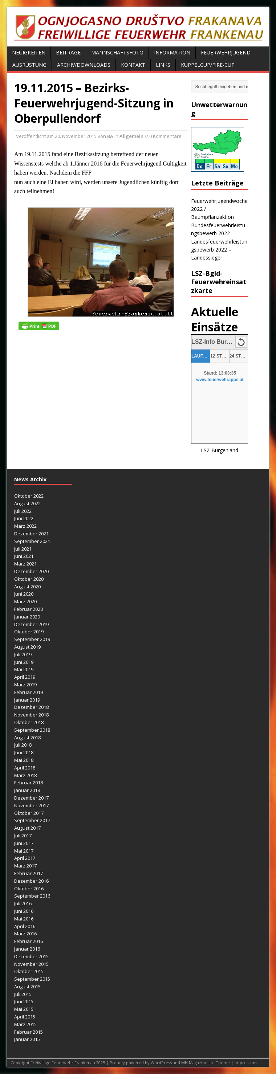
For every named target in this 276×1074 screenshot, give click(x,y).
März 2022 (25, 526)
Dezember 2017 (31, 798)
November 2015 (31, 964)
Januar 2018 (27, 790)
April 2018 (24, 767)
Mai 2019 (23, 669)
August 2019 (27, 647)
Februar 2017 (28, 873)
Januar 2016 (27, 949)
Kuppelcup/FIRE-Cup (208, 64)
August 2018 (27, 737)
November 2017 (31, 805)
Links (163, 64)
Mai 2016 (23, 918)
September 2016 (32, 896)
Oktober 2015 (29, 971)
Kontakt (133, 64)
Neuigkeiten (28, 52)
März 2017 (25, 865)
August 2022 (27, 503)
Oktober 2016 (29, 888)
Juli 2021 (23, 549)
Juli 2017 (23, 835)
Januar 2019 (27, 700)
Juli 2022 (23, 511)
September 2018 (32, 730)
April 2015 (24, 1016)
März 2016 (25, 933)
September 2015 (32, 979)
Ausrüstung (29, 64)
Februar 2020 (28, 609)
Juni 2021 (23, 556)
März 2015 (25, 1024)
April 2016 (24, 926)
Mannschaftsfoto (117, 52)
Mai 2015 (23, 1009)
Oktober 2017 (29, 813)
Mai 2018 (23, 760)
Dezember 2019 (31, 624)
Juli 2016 (23, 903)
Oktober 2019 (29, 631)
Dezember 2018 (31, 707)
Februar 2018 (28, 782)
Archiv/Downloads (83, 64)
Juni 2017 (23, 843)
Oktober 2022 (29, 496)
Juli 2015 (23, 994)
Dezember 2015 (31, 956)
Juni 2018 (23, 752)
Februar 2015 (28, 1032)
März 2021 (25, 563)
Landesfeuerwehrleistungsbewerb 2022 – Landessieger (219, 249)
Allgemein (131, 136)
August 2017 (27, 828)
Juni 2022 (23, 518)
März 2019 (25, 684)
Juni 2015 (23, 1001)
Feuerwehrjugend (226, 52)
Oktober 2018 (29, 722)
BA (110, 136)
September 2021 (32, 541)
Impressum (246, 1062)
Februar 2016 (28, 941)
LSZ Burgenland (219, 450)
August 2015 (27, 986)
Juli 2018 (23, 745)
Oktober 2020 (29, 579)
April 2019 (24, 677)
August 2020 (27, 586)
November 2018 (31, 714)
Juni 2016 (23, 911)
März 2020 (25, 601)
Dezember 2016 (31, 881)
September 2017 (32, 820)
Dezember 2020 (31, 571)
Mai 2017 (23, 851)
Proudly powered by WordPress (141, 1062)
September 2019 (32, 639)
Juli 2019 (23, 654)
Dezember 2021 (31, 533)
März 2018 (25, 775)
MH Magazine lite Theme (206, 1062)
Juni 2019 (23, 662)
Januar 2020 (27, 616)
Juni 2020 (23, 594)
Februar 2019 (28, 692)
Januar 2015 (27, 1039)
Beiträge (68, 52)
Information (172, 52)
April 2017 (24, 858)
